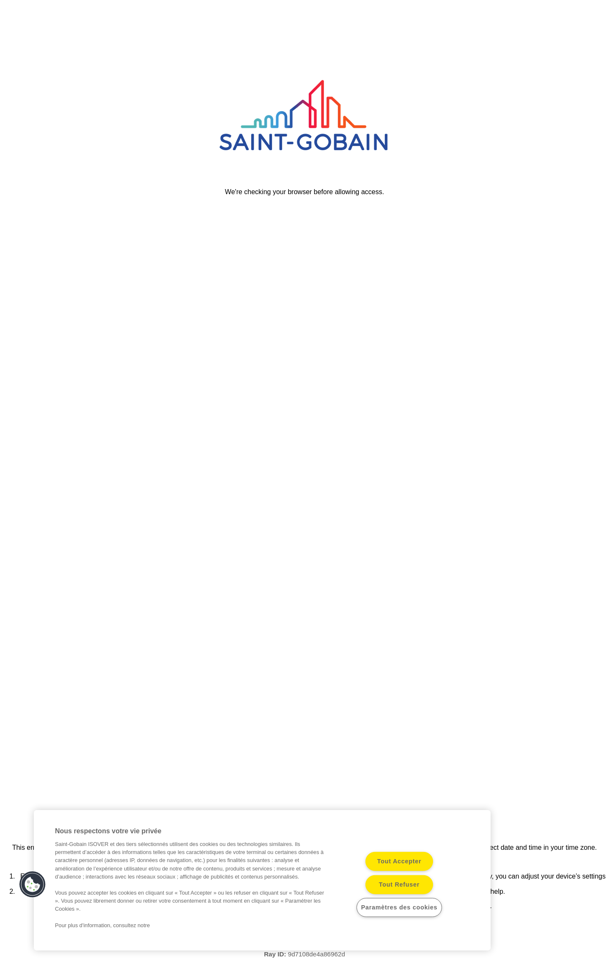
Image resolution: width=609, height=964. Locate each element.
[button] (32, 884)
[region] (262, 880)
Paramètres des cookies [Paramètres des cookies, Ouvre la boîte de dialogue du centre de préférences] (399, 907)
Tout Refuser (399, 884)
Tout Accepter (399, 861)
